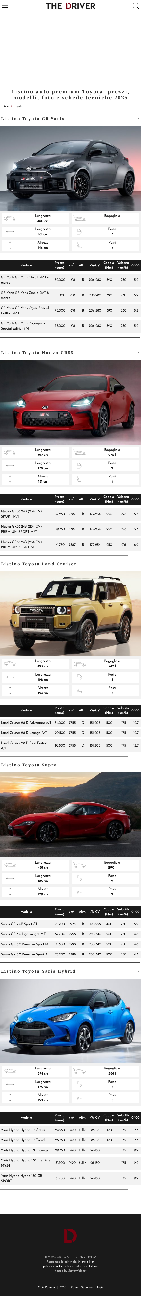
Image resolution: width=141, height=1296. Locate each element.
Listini (5, 106)
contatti (78, 1266)
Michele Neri (86, 1261)
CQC (63, 1287)
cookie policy (63, 1266)
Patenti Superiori (82, 1287)
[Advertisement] (70, 49)
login (100, 1287)
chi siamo (92, 1266)
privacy (47, 1266)
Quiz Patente (46, 1287)
